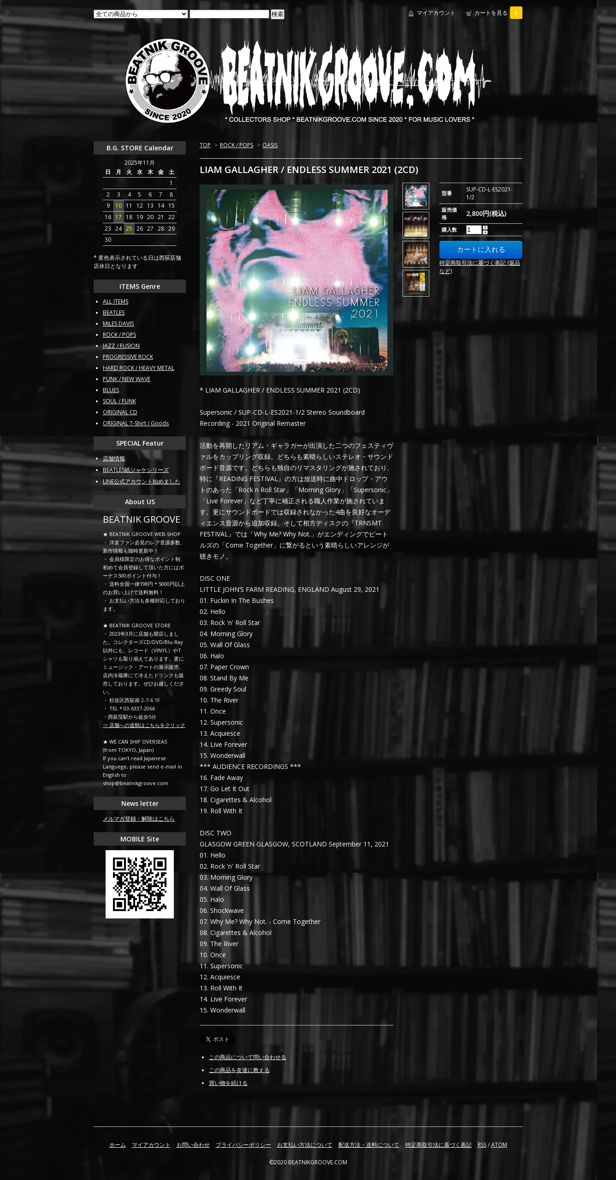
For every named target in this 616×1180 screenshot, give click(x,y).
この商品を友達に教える (239, 1070)
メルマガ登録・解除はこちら (139, 818)
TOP (205, 145)
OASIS (270, 145)
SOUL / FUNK (119, 401)
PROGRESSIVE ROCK (128, 357)
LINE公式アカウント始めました (141, 481)
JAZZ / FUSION (121, 346)
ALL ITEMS (115, 301)
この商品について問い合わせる (247, 1057)
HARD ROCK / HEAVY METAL (138, 368)
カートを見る (498, 13)
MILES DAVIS (118, 324)
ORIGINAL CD (120, 412)
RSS (482, 1145)
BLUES (111, 390)
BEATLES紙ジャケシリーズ (136, 470)
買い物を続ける (228, 1083)
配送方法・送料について (368, 1145)
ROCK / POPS (236, 145)
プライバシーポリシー (243, 1145)
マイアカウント (436, 13)
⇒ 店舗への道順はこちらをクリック (144, 724)
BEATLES (113, 312)
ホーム (117, 1145)
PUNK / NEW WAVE (126, 379)
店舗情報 (114, 458)
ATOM (499, 1145)
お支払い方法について (304, 1145)
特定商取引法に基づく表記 (438, 1145)
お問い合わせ (193, 1145)
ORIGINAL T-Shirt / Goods (136, 423)
